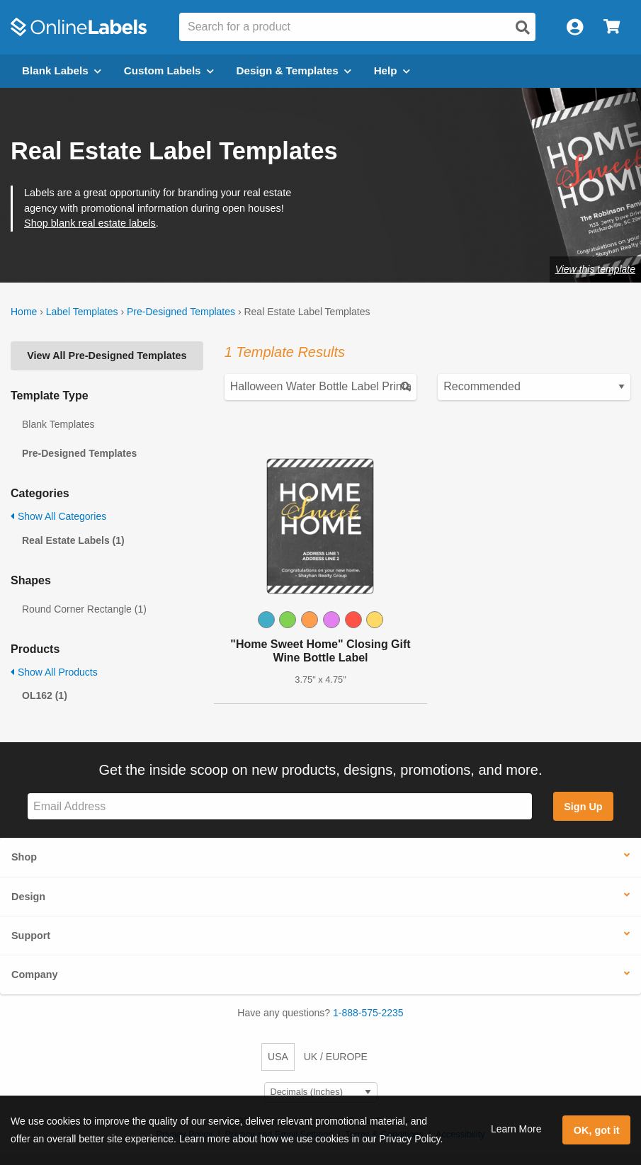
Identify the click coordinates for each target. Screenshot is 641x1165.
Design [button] (28, 896)
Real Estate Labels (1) (73, 540)
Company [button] (34, 974)
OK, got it (597, 1130)
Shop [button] (24, 857)
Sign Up (583, 806)
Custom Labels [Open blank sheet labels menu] (169, 70)
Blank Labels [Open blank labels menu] (61, 70)
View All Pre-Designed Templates (106, 355)
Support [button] (30, 935)
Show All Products (54, 672)
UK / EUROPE (336, 1056)
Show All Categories (58, 516)
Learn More (516, 1129)
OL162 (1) (44, 695)
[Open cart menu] (611, 27)
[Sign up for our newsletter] (280, 806)
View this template (595, 269)
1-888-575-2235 (368, 1012)
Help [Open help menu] (392, 70)
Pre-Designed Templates (181, 311)
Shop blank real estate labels (90, 223)
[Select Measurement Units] (321, 1092)
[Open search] (522, 27)
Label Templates (82, 311)
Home (24, 311)
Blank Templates (58, 424)
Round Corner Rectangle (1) (84, 609)
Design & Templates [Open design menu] (294, 70)
